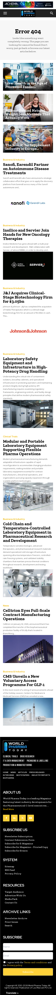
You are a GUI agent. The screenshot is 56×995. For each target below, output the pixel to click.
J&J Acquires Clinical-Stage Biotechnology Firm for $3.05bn (28, 297)
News (8, 77)
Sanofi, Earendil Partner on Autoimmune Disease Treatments (26, 168)
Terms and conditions (35, 962)
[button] (5, 13)
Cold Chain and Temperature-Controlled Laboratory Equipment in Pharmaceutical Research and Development (27, 532)
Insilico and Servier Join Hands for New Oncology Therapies (26, 234)
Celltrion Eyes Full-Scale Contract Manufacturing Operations (26, 614)
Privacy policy (14, 965)
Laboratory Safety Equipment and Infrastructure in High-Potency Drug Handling (25, 365)
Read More (8, 809)
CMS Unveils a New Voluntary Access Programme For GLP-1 (24, 680)
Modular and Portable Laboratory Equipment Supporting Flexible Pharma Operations (25, 447)
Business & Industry (14, 160)
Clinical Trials (10, 437)
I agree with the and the (27, 964)
